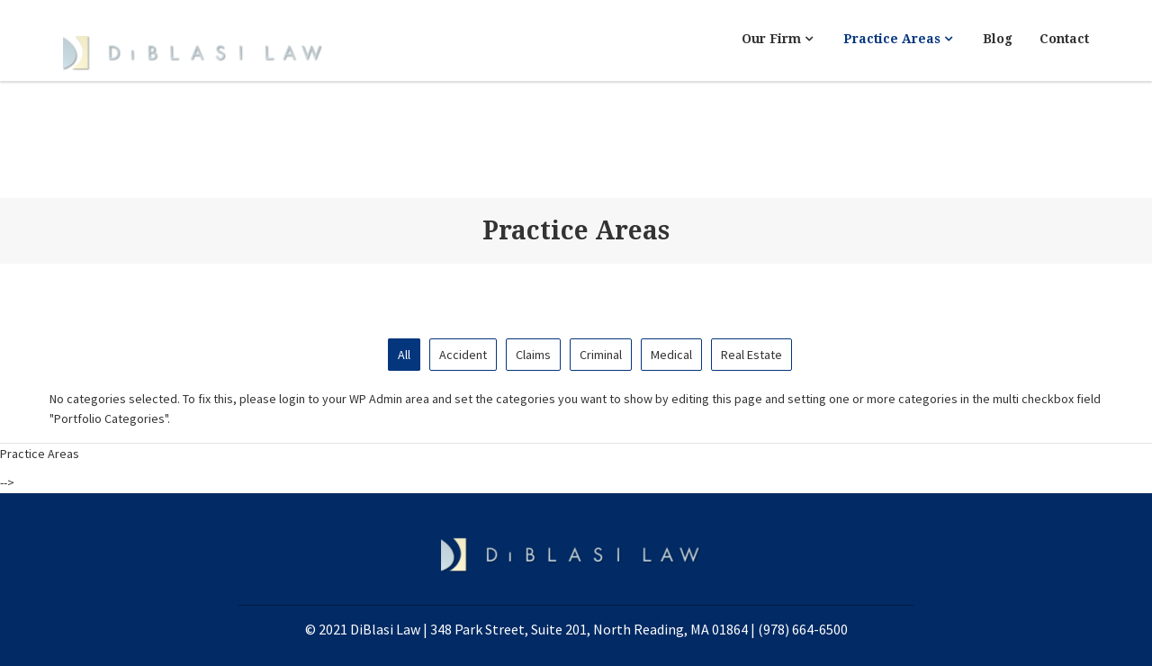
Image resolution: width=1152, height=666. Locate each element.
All (404, 354)
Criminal (601, 354)
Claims (533, 354)
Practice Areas (897, 39)
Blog (997, 39)
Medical (671, 354)
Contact (1064, 39)
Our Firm (777, 39)
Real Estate (751, 354)
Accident (463, 354)
